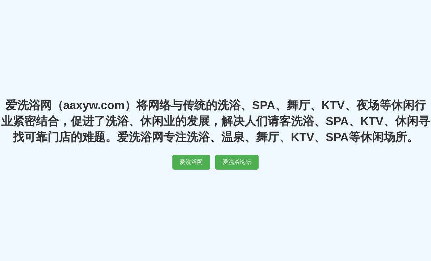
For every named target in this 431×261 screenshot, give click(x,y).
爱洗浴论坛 (236, 162)
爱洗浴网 (191, 162)
